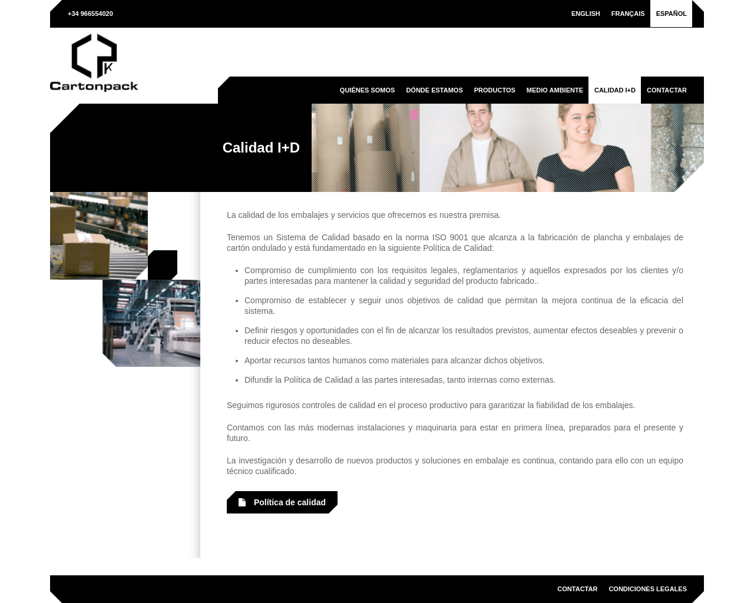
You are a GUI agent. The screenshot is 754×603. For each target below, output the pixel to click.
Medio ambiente (555, 90)
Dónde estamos (434, 90)
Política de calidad (282, 502)
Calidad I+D (615, 90)
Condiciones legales (648, 588)
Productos (494, 90)
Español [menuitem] (671, 13)
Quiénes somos (367, 90)
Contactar (667, 90)
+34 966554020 (90, 13)
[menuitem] (585, 13)
